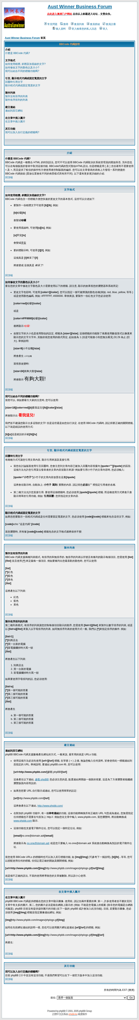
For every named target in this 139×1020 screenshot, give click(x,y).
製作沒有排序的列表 (16, 96)
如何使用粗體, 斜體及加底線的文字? (25, 64)
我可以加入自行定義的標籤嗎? (22, 132)
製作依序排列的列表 (16, 99)
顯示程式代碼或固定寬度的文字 (22, 85)
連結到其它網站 (14, 110)
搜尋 (64, 24)
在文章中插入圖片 (15, 121)
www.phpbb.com (23, 820)
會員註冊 (109, 24)
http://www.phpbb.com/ (50, 805)
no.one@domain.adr (38, 843)
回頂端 (9, 177)
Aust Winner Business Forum (80, 6)
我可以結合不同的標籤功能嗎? (22, 71)
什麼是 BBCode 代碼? (17, 53)
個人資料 (59, 28)
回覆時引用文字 (14, 81)
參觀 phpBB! (42, 779)
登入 (104, 28)
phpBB (62, 1011)
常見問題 (50, 24)
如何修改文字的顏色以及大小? (22, 67)
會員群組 (93, 24)
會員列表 (77, 24)
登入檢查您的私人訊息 (82, 28)
